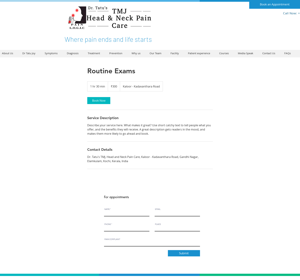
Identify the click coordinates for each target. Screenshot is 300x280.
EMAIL (158, 209)
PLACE (158, 224)
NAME (107, 209)
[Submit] (184, 253)
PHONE (107, 224)
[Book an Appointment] (274, 4)
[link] (98, 100)
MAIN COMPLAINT (112, 239)
